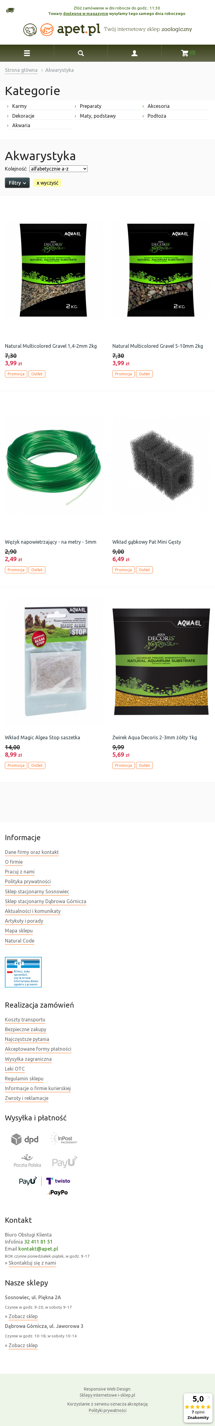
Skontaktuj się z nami (32, 1263)
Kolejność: (16, 168)
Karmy (17, 106)
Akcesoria (156, 106)
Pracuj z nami (20, 871)
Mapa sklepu (19, 930)
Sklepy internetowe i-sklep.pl (107, 1392)
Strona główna (21, 70)
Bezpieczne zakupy (25, 1029)
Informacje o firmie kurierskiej (38, 1088)
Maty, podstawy (95, 116)
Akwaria (18, 125)
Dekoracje (20, 116)
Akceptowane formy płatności (38, 1049)
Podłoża (154, 116)
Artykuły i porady (24, 921)
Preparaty (88, 106)
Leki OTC (15, 1068)
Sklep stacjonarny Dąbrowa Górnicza (45, 901)
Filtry (17, 183)
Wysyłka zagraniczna (28, 1059)
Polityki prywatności (107, 1410)
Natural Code (19, 940)
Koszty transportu (25, 1019)
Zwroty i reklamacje (26, 1098)
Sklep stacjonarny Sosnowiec (37, 891)
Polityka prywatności (28, 881)
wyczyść (47, 183)
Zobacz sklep (23, 1316)
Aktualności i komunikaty (33, 911)
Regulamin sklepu (24, 1078)
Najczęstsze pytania (27, 1039)
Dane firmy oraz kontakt (32, 852)
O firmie (14, 862)
